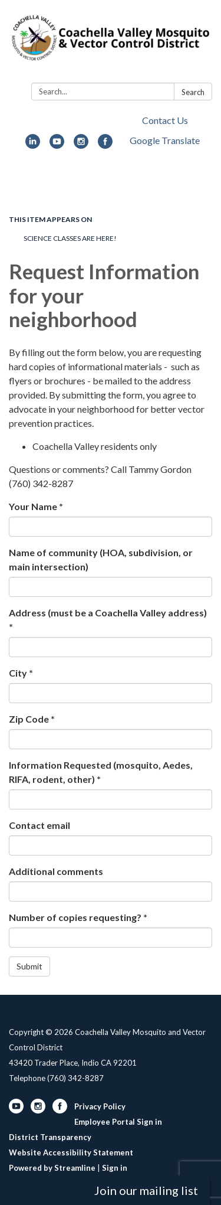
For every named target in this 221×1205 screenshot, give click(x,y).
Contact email (39, 825)
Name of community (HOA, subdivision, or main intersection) (101, 559)
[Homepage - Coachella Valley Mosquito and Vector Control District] (110, 43)
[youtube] (57, 145)
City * (21, 672)
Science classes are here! (70, 238)
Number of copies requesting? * (78, 917)
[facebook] (105, 145)
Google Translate (165, 140)
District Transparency (50, 1137)
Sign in (114, 1168)
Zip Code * (32, 718)
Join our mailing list (146, 1190)
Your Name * (36, 506)
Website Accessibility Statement (71, 1152)
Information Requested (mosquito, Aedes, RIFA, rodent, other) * (101, 772)
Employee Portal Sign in (118, 1121)
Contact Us (165, 120)
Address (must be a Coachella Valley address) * (108, 619)
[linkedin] (32, 145)
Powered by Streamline (52, 1168)
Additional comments (56, 871)
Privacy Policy (100, 1106)
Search (193, 92)
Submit (29, 966)
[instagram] (81, 145)
